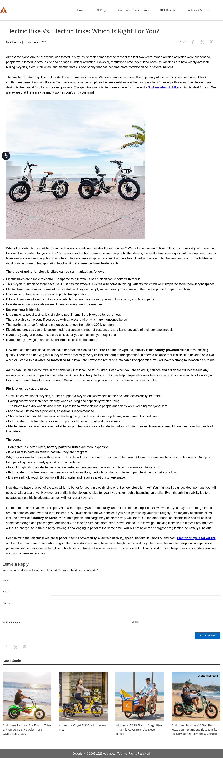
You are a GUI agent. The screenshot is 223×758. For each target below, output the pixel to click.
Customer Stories (197, 10)
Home (81, 10)
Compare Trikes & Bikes (133, 10)
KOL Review (167, 10)
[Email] (135, 592)
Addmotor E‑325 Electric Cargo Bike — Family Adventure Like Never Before (138, 729)
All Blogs (101, 10)
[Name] (135, 580)
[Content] (135, 606)
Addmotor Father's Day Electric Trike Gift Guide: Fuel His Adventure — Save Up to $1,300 (27, 729)
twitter (202, 42)
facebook (192, 42)
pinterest (211, 42)
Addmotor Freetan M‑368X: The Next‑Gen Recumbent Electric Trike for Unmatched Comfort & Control (194, 729)
